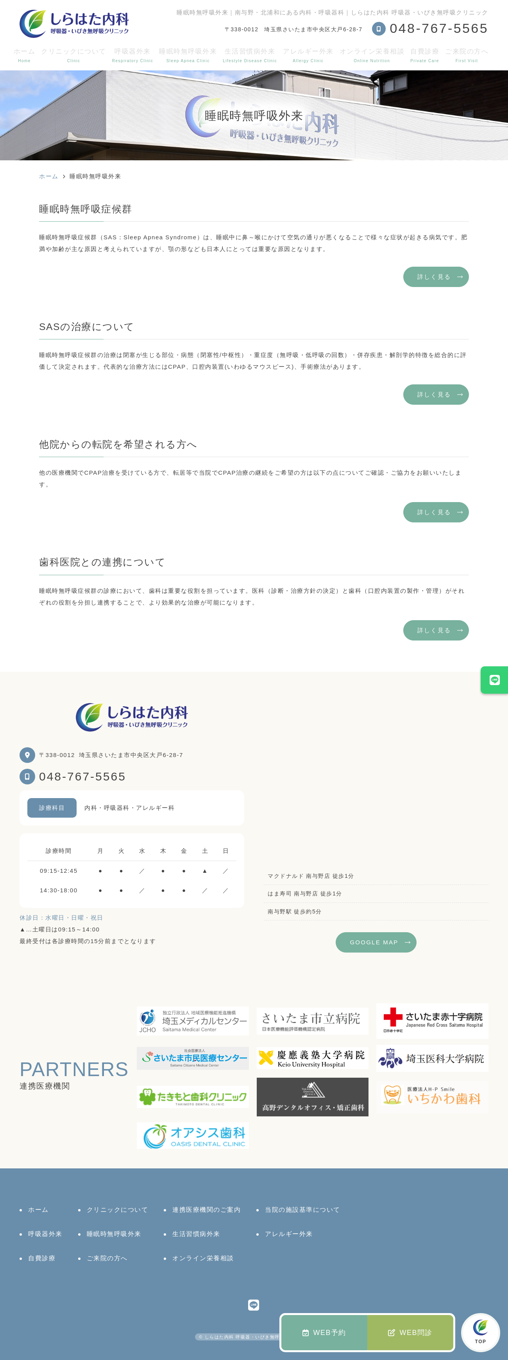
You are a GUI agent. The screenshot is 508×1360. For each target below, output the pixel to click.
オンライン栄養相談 (372, 55)
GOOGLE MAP (374, 942)
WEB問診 (410, 1333)
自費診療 (424, 55)
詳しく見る (434, 276)
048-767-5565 (82, 776)
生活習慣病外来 (250, 55)
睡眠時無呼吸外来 (188, 55)
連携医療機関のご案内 (206, 1209)
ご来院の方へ (466, 55)
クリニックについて (73, 55)
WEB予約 (324, 1333)
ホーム (25, 55)
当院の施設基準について (302, 1209)
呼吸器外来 (132, 55)
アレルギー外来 (308, 55)
